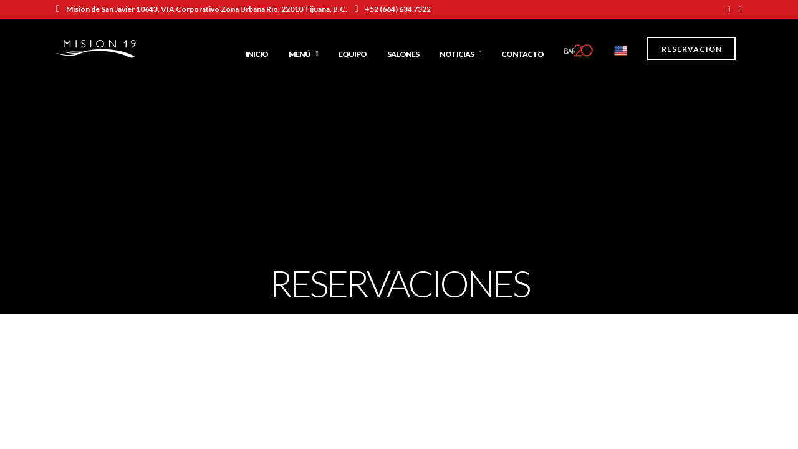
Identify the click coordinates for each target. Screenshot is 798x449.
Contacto (522, 54)
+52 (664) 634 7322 (393, 9)
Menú (299, 54)
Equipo (353, 54)
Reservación (691, 49)
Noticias (457, 54)
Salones (403, 54)
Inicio (257, 54)
